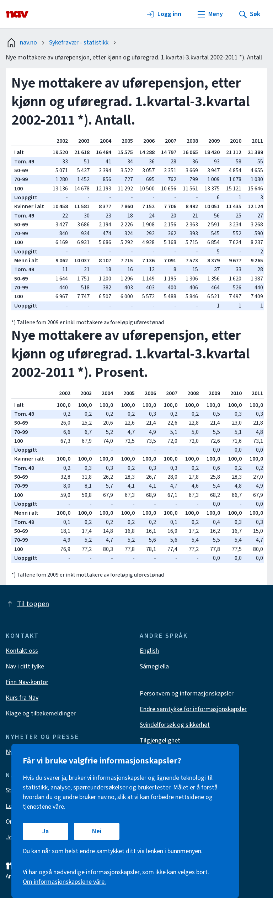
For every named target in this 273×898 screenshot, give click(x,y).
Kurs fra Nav (22, 697)
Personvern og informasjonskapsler (187, 693)
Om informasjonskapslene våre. (64, 881)
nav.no (21, 42)
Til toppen (27, 604)
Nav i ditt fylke (25, 666)
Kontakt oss (22, 650)
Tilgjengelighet (160, 740)
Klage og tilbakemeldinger (41, 713)
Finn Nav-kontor (27, 682)
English (149, 650)
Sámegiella (154, 666)
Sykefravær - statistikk (78, 42)
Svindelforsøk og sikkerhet (175, 724)
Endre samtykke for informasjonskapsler (193, 709)
